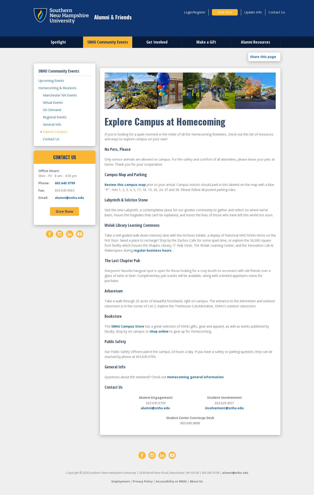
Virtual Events (53, 102)
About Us (196, 481)
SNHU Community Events (107, 42)
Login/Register (194, 12)
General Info (52, 124)
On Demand (52, 110)
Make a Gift (206, 42)
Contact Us (277, 12)
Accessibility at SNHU (171, 481)
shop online (159, 331)
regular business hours (153, 250)
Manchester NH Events (60, 95)
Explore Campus (55, 132)
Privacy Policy (143, 481)
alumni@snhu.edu (155, 408)
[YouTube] (79, 233)
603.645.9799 (65, 183)
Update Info (253, 12)
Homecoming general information (195, 377)
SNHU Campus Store (127, 326)
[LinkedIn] (69, 233)
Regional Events (54, 117)
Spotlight (58, 42)
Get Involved (156, 42)
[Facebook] (49, 233)
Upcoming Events (51, 80)
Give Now (225, 12)
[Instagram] (59, 233)
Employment (120, 481)
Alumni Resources (255, 42)
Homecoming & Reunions (57, 88)
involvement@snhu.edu (224, 408)
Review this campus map (125, 184)
